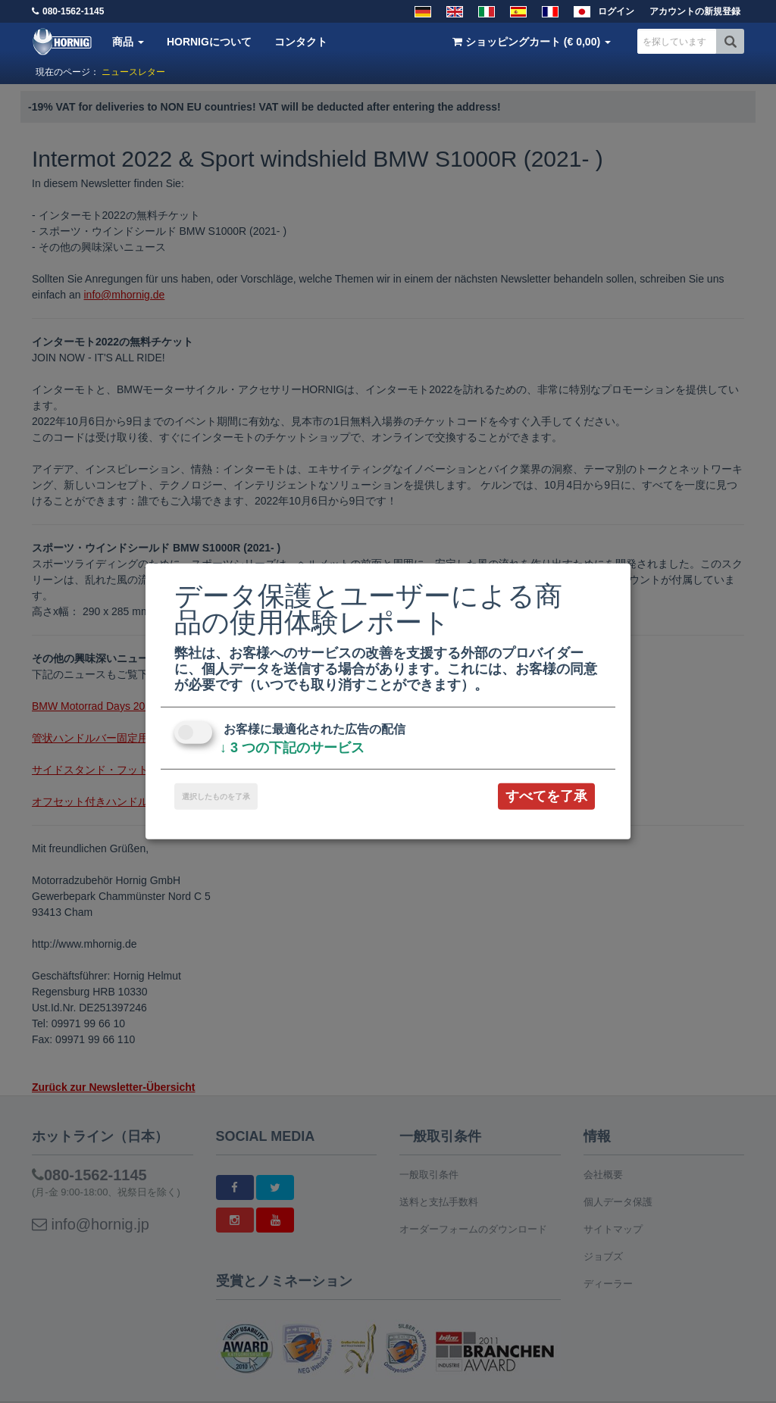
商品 (128, 42)
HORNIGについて (209, 42)
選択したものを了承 (216, 796)
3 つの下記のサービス (292, 747)
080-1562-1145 (73, 11)
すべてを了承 (546, 796)
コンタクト (300, 42)
